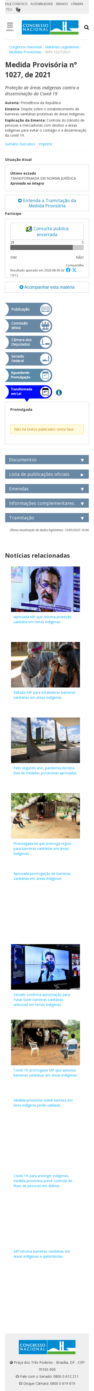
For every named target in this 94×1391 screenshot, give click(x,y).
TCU (9, 9)
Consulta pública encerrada (47, 231)
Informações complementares (41, 503)
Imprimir (45, 144)
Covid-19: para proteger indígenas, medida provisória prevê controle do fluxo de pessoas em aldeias (43, 1180)
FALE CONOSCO (16, 4)
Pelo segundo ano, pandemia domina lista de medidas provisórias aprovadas (45, 770)
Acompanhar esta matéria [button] (47, 287)
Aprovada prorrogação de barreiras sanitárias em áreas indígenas (42, 876)
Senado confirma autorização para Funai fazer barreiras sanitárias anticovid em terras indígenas (42, 999)
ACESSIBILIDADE (42, 4)
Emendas (19, 489)
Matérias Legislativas (62, 47)
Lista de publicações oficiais (39, 474)
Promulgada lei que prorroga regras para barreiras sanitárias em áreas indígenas (42, 848)
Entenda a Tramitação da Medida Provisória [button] (47, 203)
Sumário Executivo (20, 144)
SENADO (62, 4)
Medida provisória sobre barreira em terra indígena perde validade (43, 1103)
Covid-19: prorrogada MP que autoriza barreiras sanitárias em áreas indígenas (45, 1073)
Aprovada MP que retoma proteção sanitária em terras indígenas (42, 619)
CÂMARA (77, 4)
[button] (69, 270)
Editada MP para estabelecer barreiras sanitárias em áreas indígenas (44, 695)
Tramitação (21, 518)
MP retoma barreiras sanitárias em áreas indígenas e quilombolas (42, 1254)
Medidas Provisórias (25, 52)
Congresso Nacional (25, 47)
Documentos (23, 460)
